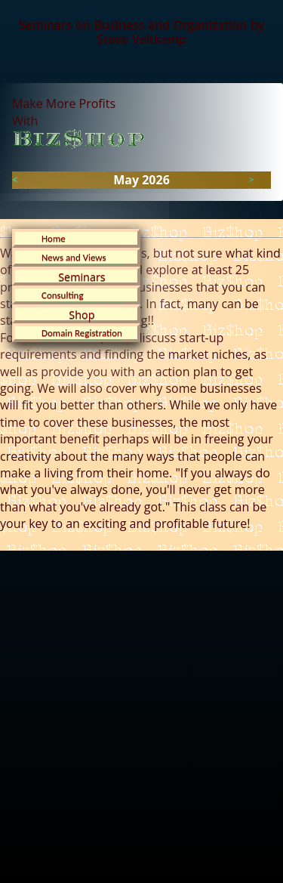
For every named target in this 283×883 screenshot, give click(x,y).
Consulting (63, 295)
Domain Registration (82, 332)
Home (54, 238)
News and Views (74, 257)
